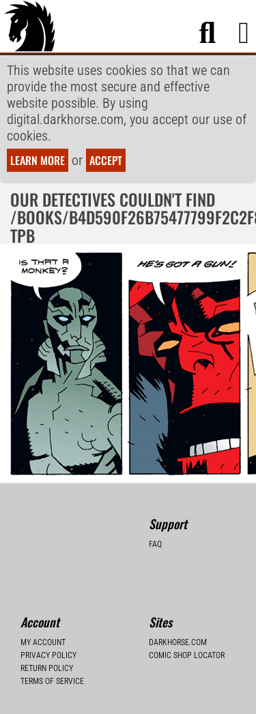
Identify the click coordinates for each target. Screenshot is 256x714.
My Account (43, 642)
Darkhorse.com (178, 642)
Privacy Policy (48, 655)
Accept (105, 160)
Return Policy (46, 668)
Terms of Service (52, 681)
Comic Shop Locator (187, 655)
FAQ (155, 544)
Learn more (37, 160)
